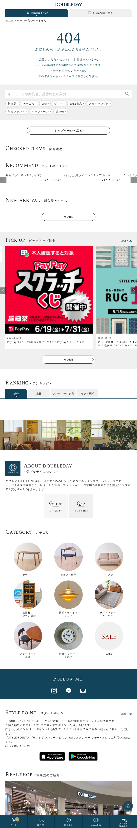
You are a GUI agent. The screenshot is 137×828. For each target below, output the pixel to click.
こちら (21, 727)
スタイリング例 (99, 103)
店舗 (44, 103)
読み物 (60, 111)
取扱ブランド (16, 111)
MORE (68, 199)
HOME (9, 20)
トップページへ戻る (68, 130)
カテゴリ (29, 103)
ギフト (58, 103)
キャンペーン (40, 111)
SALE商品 (76, 103)
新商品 (12, 103)
